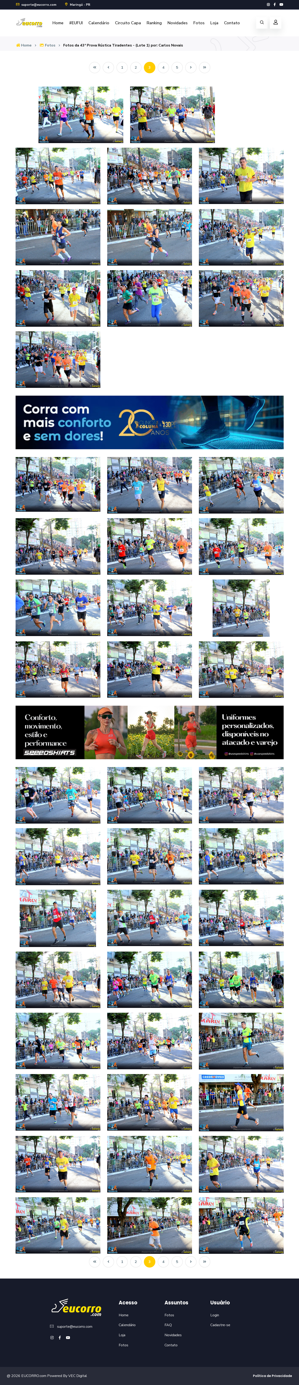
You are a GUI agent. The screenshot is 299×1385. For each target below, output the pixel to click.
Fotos (199, 23)
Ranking (154, 23)
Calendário (98, 23)
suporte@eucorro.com (36, 5)
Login (214, 1315)
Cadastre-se (220, 1325)
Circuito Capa (128, 23)
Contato (232, 23)
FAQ (168, 1325)
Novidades (177, 23)
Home (57, 23)
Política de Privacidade (272, 1376)
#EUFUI (76, 23)
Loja (214, 23)
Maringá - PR (77, 5)
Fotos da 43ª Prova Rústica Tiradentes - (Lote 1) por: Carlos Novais (123, 45)
